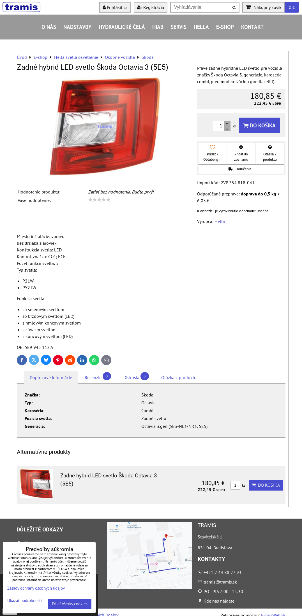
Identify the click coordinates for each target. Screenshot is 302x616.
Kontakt (252, 26)
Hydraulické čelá (122, 26)
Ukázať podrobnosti (24, 600)
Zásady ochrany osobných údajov (36, 588)
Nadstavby (77, 26)
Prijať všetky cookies (69, 603)
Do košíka (259, 125)
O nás (49, 26)
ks (237, 485)
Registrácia (150, 7)
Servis (178, 26)
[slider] (99, 199)
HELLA (201, 26)
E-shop (225, 26)
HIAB (157, 26)
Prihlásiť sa (115, 7)
